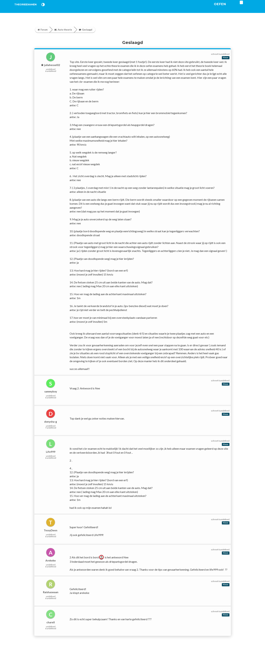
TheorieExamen (31, 8)
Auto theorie (63, 29)
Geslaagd (85, 29)
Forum (42, 29)
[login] (252, 6)
